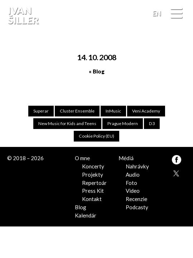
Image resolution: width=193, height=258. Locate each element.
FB (179, 40)
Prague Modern (123, 123)
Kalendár (85, 215)
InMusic (113, 111)
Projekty (92, 174)
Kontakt (92, 198)
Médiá (126, 158)
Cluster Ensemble (77, 111)
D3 (151, 123)
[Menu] (176, 13)
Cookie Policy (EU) (96, 136)
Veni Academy (146, 111)
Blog (80, 207)
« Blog (97, 71)
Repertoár (94, 182)
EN (157, 13)
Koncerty (93, 166)
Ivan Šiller (22, 15)
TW (175, 172)
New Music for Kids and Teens (68, 123)
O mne (82, 158)
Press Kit (93, 190)
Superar (41, 111)
